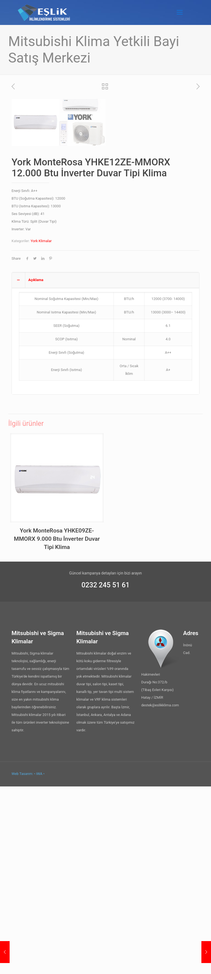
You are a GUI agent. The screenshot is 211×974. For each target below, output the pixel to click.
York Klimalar (41, 428)
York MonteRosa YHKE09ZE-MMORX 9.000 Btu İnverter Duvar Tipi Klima (57, 726)
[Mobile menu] (179, 12)
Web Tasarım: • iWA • (28, 961)
